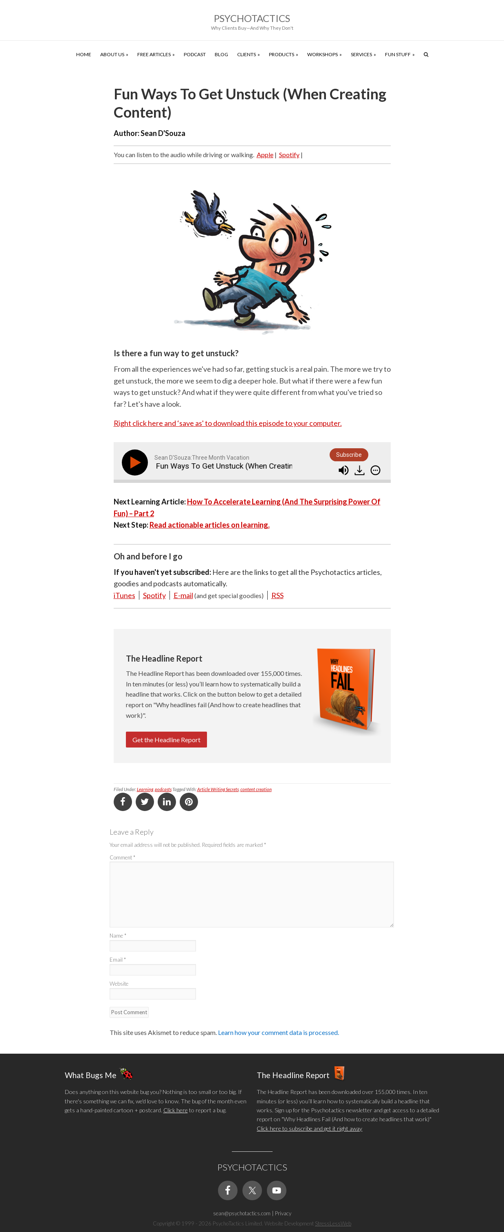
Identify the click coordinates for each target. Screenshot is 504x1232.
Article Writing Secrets (218, 789)
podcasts (163, 789)
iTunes (124, 595)
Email (118, 959)
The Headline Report (293, 1075)
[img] (375, 470)
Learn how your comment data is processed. (278, 1032)
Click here (175, 1110)
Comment (122, 857)
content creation (256, 789)
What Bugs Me (91, 1075)
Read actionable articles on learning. (210, 524)
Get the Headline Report (166, 739)
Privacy (283, 1213)
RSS (277, 595)
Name (118, 935)
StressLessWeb (333, 1223)
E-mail (183, 595)
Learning (145, 789)
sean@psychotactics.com (242, 1213)
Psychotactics (252, 18)
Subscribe (349, 455)
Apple (265, 154)
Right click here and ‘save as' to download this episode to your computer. (228, 423)
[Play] (136, 462)
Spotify (289, 154)
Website (119, 983)
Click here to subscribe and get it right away (309, 1128)
